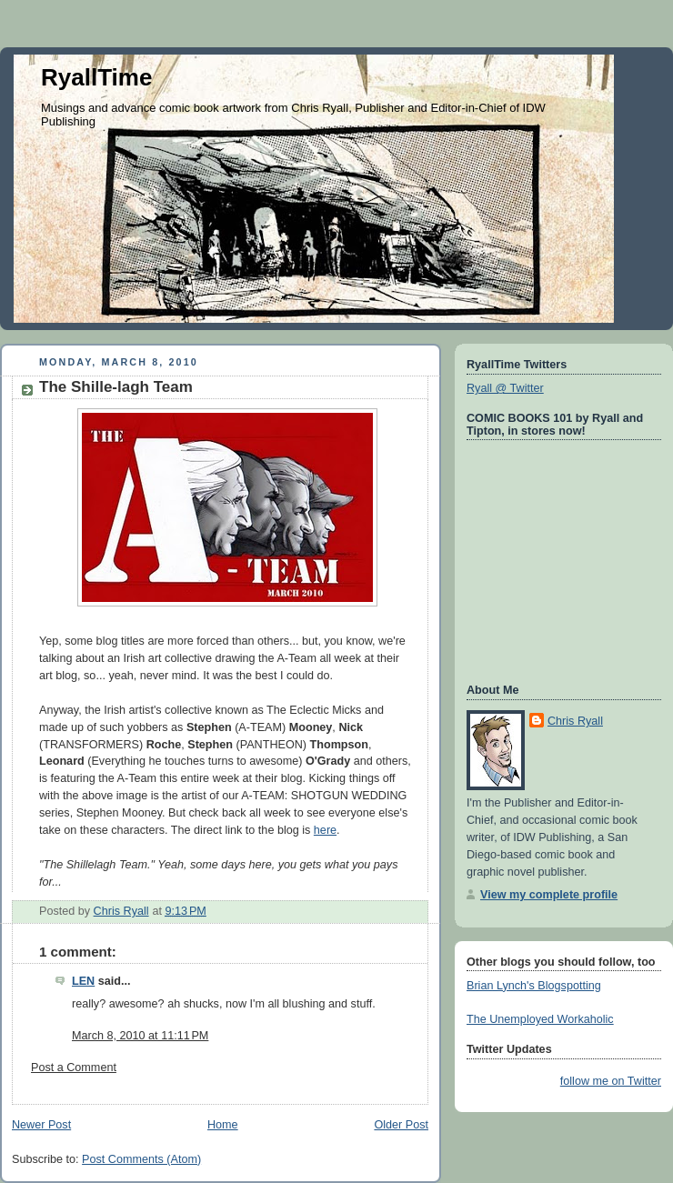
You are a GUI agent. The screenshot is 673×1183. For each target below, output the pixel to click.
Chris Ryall (575, 721)
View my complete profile (549, 894)
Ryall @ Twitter (505, 388)
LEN (83, 981)
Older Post (401, 1124)
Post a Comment (73, 1067)
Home (222, 1124)
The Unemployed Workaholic (540, 1019)
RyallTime (96, 77)
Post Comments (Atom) (141, 1159)
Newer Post (41, 1124)
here (325, 830)
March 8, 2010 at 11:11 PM (140, 1035)
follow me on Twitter (610, 1081)
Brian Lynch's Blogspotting (534, 985)
